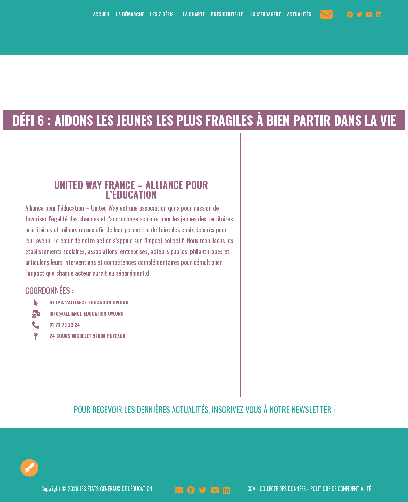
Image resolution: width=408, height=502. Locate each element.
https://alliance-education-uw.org (89, 302)
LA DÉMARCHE (130, 14)
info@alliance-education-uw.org (87, 313)
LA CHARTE (194, 14)
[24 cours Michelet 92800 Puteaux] (131, 369)
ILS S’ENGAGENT (265, 14)
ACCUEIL (101, 14)
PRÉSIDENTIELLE (227, 14)
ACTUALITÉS (299, 14)
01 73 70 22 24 (65, 324)
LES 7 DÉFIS (161, 14)
